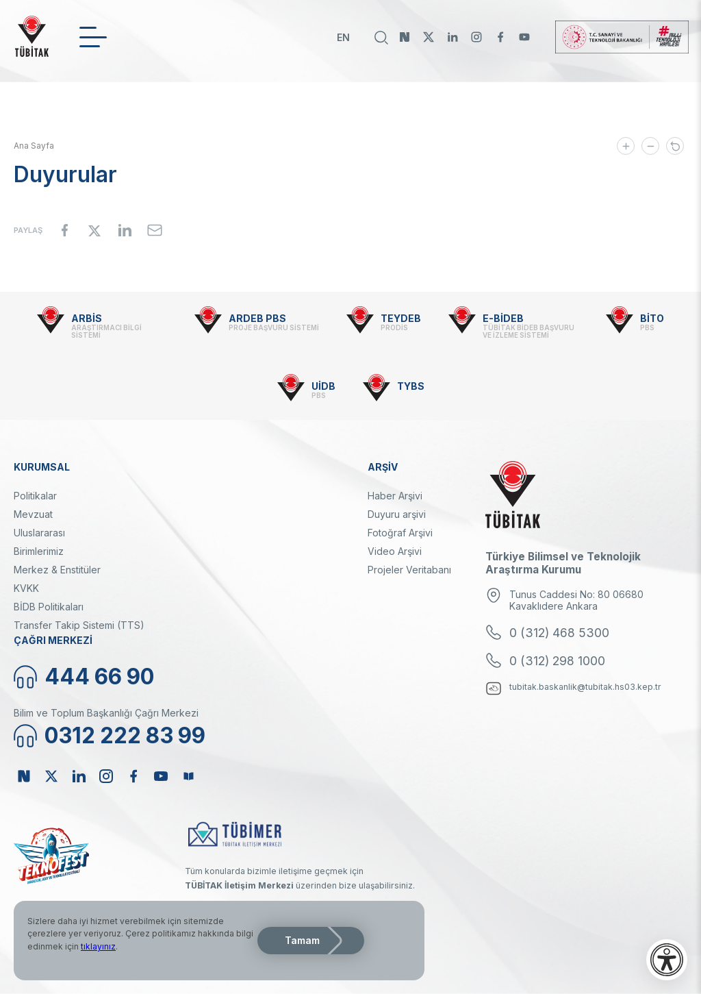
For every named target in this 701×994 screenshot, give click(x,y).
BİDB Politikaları (49, 606)
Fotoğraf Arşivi (400, 532)
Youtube (524, 37)
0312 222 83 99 (124, 735)
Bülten (188, 776)
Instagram (476, 37)
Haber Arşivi (395, 495)
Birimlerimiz (39, 551)
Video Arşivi (395, 551)
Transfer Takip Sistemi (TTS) (79, 625)
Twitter (428, 37)
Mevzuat (33, 514)
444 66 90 (99, 676)
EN (343, 37)
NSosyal (404, 37)
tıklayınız (98, 946)
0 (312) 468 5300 (559, 632)
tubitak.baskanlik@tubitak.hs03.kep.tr (585, 687)
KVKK (26, 588)
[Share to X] (94, 230)
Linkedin (452, 37)
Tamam (302, 940)
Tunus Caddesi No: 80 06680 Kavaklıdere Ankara (576, 600)
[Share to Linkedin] (124, 230)
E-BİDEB (503, 318)
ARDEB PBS (257, 318)
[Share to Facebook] (64, 230)
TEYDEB (401, 318)
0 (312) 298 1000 (557, 661)
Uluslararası (39, 532)
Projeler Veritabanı (409, 569)
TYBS (410, 386)
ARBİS (86, 318)
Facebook (500, 37)
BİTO (652, 318)
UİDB (323, 386)
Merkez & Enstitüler (57, 569)
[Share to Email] (154, 230)
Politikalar (35, 495)
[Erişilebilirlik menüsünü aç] (666, 959)
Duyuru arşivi (397, 514)
